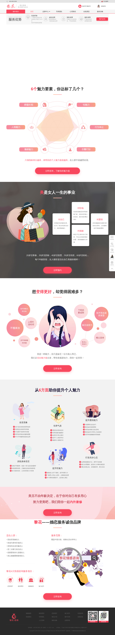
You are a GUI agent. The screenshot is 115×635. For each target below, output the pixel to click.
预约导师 (67, 617)
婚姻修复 (28, 613)
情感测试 (28, 617)
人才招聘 (41, 620)
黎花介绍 (54, 617)
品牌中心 (46, 11)
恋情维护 (54, 613)
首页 (31, 11)
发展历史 (80, 617)
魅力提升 (67, 613)
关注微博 (104, 1)
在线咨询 (101, 6)
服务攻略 (100, 11)
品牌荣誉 (67, 620)
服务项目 (16, 11)
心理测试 (73, 11)
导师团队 (59, 11)
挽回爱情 (41, 613)
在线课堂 (86, 11)
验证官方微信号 (84, 6)
